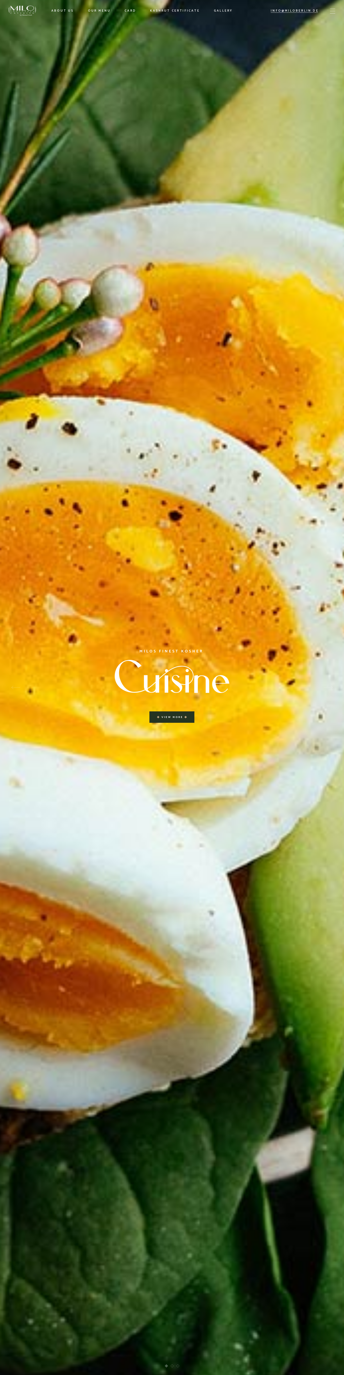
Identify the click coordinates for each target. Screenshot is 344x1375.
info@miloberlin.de (295, 10)
